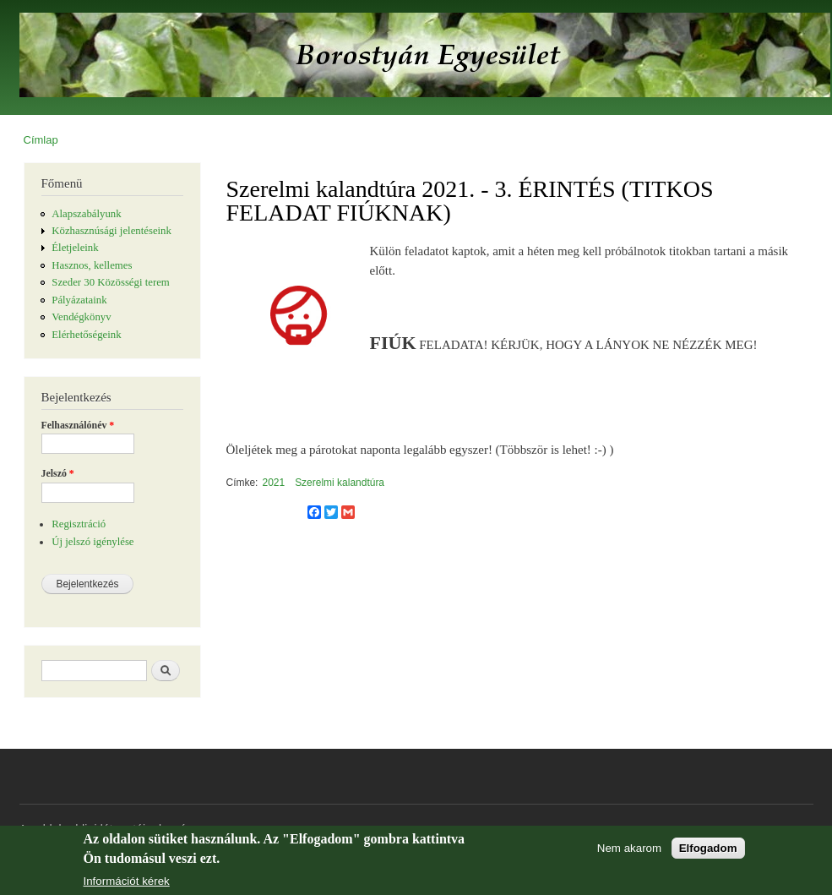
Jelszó (57, 473)
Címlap (41, 140)
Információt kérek (127, 882)
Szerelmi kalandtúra (339, 482)
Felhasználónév (78, 425)
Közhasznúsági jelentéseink (111, 231)
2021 (273, 482)
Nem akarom (629, 848)
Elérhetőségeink (86, 335)
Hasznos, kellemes (92, 265)
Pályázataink (79, 300)
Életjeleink (75, 248)
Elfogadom (708, 848)
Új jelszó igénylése (92, 542)
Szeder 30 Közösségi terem (110, 282)
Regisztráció (79, 524)
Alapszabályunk (86, 214)
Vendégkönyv (81, 317)
